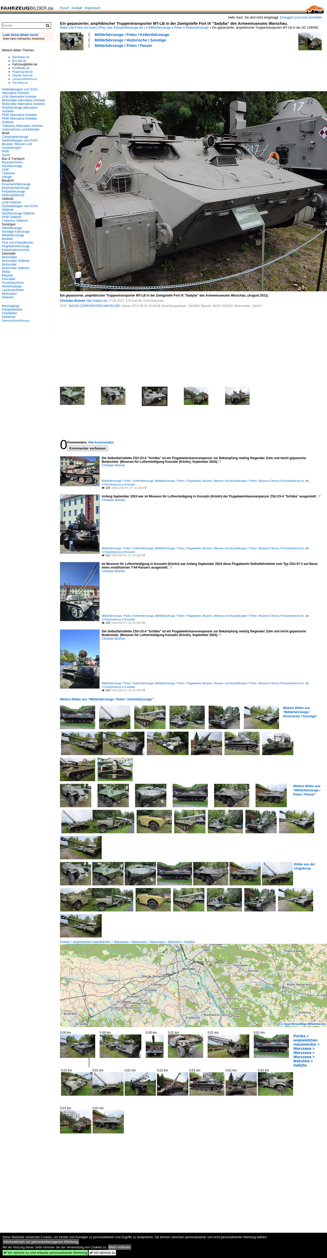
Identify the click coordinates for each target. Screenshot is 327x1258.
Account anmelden (309, 17)
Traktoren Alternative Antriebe (22, 126)
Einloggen (287, 17)
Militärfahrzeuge (160, 27)
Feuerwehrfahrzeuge (16, 184)
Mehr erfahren (120, 1247)
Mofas (6, 272)
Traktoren (8, 173)
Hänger (7, 177)
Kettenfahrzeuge (197, 27)
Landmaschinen (13, 290)
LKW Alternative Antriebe (19, 96)
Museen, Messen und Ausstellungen (17, 146)
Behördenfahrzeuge (15, 188)
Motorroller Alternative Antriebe (23, 104)
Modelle (7, 239)
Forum (64, 8)
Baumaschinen (12, 162)
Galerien (8, 297)
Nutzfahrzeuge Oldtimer (18, 213)
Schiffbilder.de (21, 68)
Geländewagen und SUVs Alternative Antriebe (20, 91)
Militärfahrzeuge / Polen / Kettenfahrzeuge (132, 35)
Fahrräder (9, 279)
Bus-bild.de (19, 60)
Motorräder (9, 257)
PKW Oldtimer (12, 217)
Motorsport (9, 293)
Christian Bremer (72, 301)
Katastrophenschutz (15, 250)
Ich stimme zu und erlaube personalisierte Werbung (45, 1253)
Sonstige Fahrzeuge (16, 231)
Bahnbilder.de (20, 57)
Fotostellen (9, 313)
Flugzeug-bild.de (22, 71)
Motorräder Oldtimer (16, 261)
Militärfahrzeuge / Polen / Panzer (123, 46)
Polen (178, 27)
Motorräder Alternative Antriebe (23, 100)
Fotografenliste (12, 309)
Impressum (92, 8)
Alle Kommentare (101, 442)
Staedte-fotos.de (22, 75)
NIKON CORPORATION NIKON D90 (94, 306)
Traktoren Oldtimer (15, 221)
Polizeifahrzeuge (13, 191)
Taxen (6, 155)
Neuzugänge (11, 306)
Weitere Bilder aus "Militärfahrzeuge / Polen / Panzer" (306, 790)
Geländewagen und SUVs (20, 140)
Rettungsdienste (13, 195)
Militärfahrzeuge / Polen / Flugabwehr (178, 480)
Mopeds (7, 275)
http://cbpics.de (96, 301)
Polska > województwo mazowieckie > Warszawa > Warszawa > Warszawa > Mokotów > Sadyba (127, 942)
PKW (5, 151)
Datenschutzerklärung (15, 320)
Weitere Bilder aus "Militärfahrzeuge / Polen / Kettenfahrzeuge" (106, 699)
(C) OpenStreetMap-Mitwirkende (302, 1024)
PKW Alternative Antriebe (19, 115)
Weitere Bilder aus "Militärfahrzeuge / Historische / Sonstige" (300, 712)
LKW (5, 169)
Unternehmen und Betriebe (20, 129)
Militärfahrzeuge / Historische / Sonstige (130, 40)
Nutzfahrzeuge (12, 166)
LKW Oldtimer (11, 202)
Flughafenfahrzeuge (16, 246)
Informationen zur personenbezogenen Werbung (40, 1242)
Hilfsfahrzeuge (12, 228)
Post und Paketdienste (17, 242)
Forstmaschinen (13, 283)
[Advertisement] (155, 69)
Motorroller (9, 264)
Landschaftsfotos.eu (24, 79)
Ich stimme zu (102, 1253)
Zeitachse (8, 317)
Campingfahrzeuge (15, 137)
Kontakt (77, 8)
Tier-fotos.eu (20, 82)
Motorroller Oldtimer (15, 268)
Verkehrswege (12, 286)
